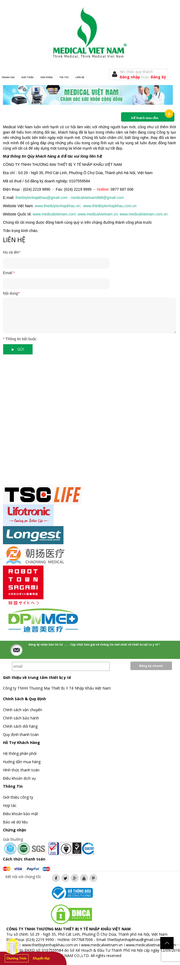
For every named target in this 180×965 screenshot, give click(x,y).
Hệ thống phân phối (20, 753)
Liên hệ (79, 77)
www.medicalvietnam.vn (102, 944)
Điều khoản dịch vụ (19, 778)
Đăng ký (158, 76)
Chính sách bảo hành (21, 717)
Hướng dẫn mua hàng (22, 761)
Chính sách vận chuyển (22, 709)
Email (9, 273)
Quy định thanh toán (21, 734)
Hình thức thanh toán (21, 769)
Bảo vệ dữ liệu (15, 821)
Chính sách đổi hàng (20, 726)
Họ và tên (12, 252)
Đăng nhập (130, 76)
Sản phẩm (46, 77)
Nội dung (11, 293)
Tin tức (64, 77)
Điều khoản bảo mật (20, 813)
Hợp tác (10, 805)
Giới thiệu (27, 77)
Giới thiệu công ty (18, 797)
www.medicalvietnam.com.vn (151, 944)
